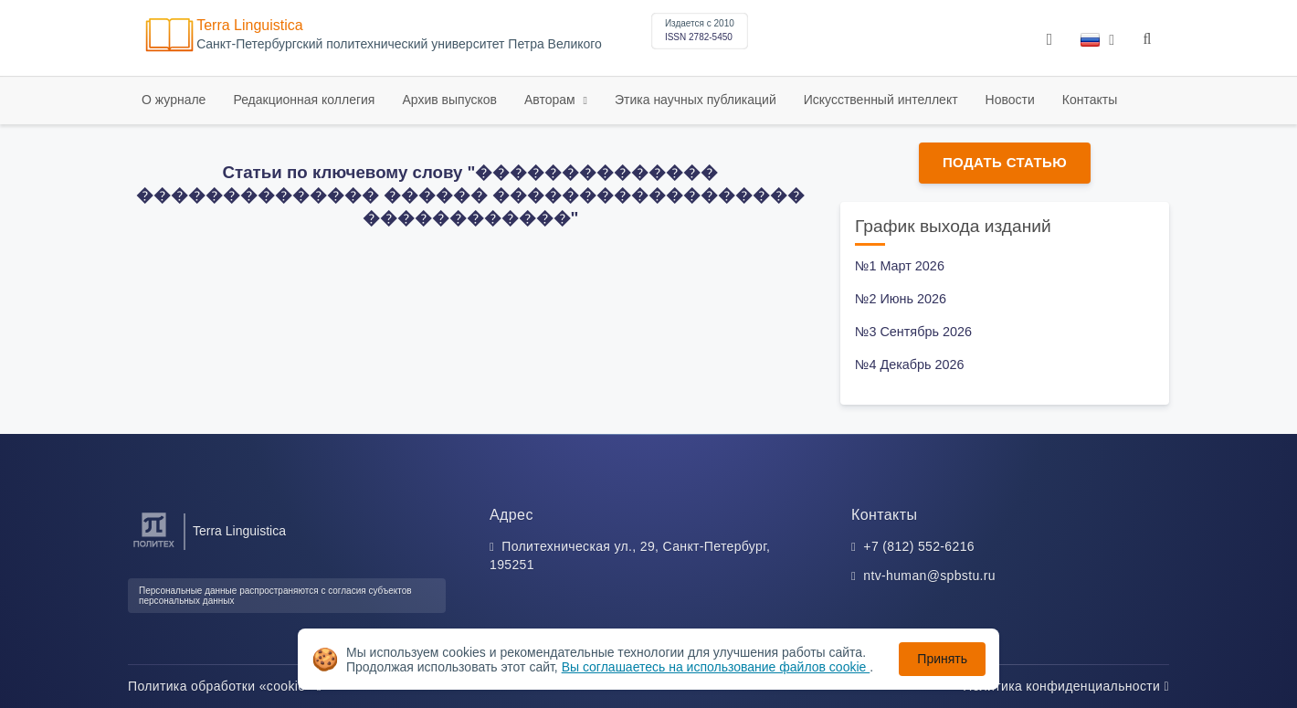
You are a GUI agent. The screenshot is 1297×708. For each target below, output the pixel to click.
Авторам (551, 99)
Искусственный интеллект (881, 99)
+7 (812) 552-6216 (919, 546)
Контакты (1089, 99)
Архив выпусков (449, 99)
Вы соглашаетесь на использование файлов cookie (716, 667)
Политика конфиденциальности (1066, 686)
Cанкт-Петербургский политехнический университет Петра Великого (399, 44)
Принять (942, 658)
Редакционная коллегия (303, 99)
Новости (1010, 99)
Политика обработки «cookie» (225, 686)
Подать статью (1005, 162)
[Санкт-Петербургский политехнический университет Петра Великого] (154, 547)
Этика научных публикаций (695, 99)
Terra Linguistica (249, 25)
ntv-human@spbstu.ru (929, 575)
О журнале (174, 99)
